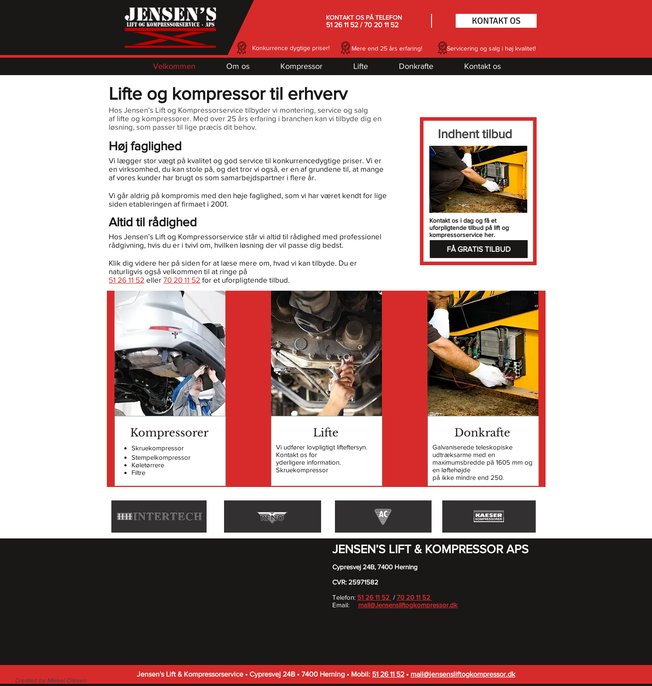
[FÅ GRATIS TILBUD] (479, 249)
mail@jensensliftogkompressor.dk (463, 674)
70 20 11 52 (381, 25)
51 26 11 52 (342, 25)
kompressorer (166, 118)
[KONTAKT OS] (496, 21)
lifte (123, 118)
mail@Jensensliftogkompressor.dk (407, 605)
